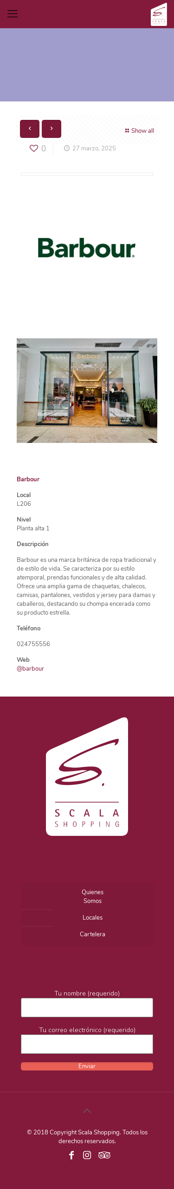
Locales (93, 918)
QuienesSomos (92, 896)
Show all (138, 131)
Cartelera (92, 934)
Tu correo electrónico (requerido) (87, 1040)
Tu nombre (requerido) (87, 1003)
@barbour (30, 669)
